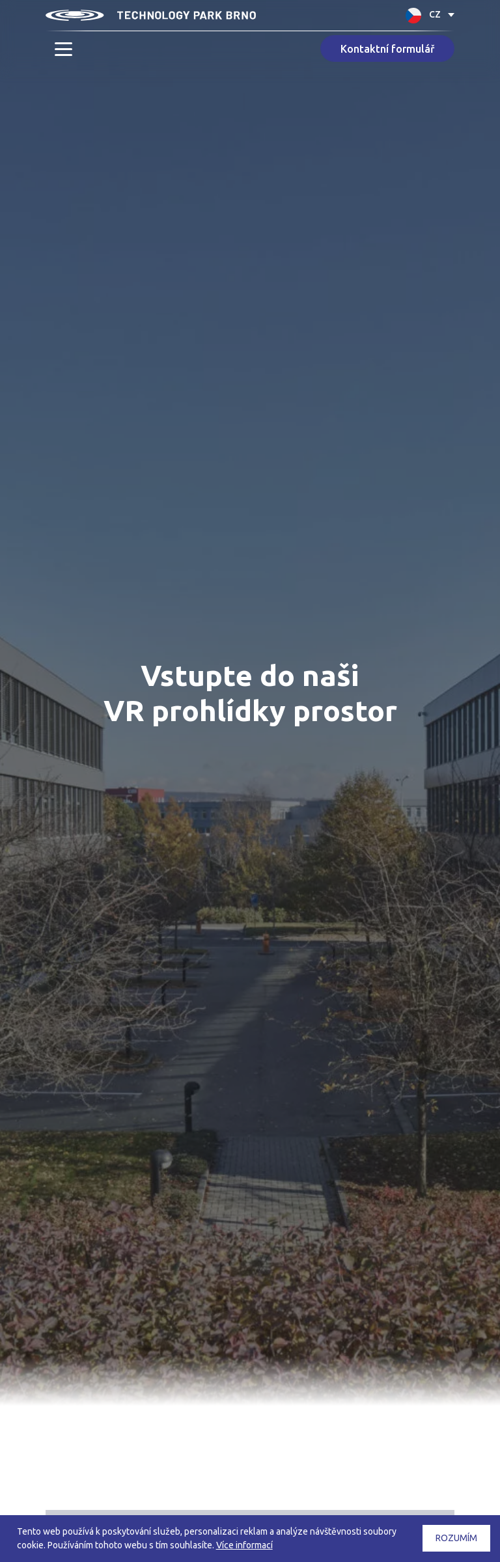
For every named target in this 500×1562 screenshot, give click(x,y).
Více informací (244, 1545)
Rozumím (456, 1538)
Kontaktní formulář (387, 49)
